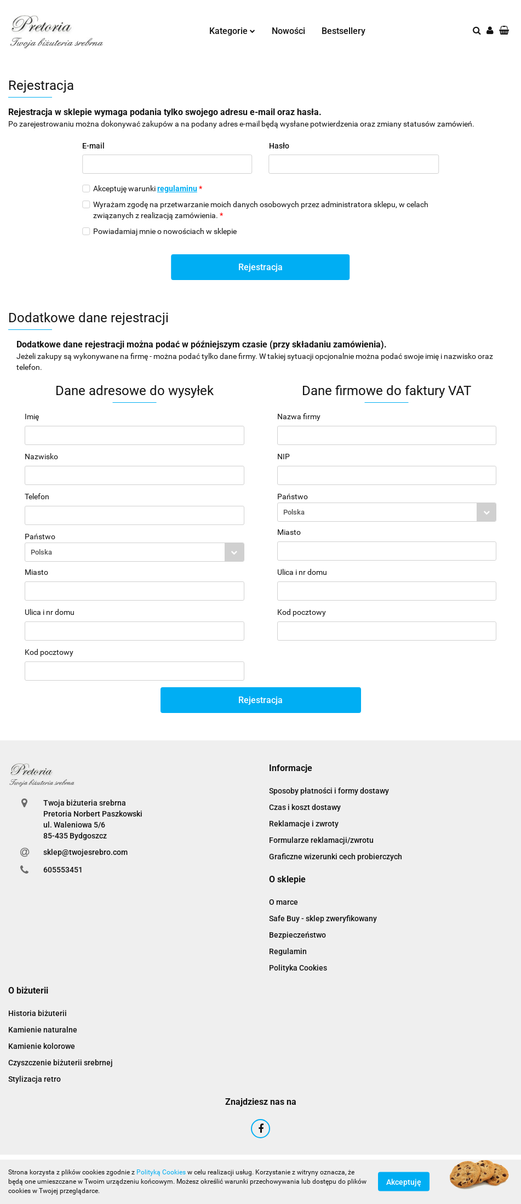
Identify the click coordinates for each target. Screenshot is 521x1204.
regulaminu (177, 188)
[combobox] (134, 552)
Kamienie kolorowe (41, 1046)
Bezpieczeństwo (297, 935)
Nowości (288, 31)
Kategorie (232, 31)
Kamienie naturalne (42, 1029)
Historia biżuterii (37, 1013)
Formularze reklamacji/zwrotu (321, 840)
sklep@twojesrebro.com (85, 852)
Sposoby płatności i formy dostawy (329, 790)
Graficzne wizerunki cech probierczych (335, 856)
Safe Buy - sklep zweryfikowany (323, 918)
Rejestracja (260, 267)
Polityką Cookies (161, 1172)
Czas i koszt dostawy (305, 807)
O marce (283, 902)
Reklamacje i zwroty (304, 823)
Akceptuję (403, 1182)
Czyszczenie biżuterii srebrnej (60, 1062)
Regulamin (288, 951)
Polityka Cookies (298, 967)
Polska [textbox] (41, 552)
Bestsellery (343, 31)
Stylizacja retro (34, 1079)
